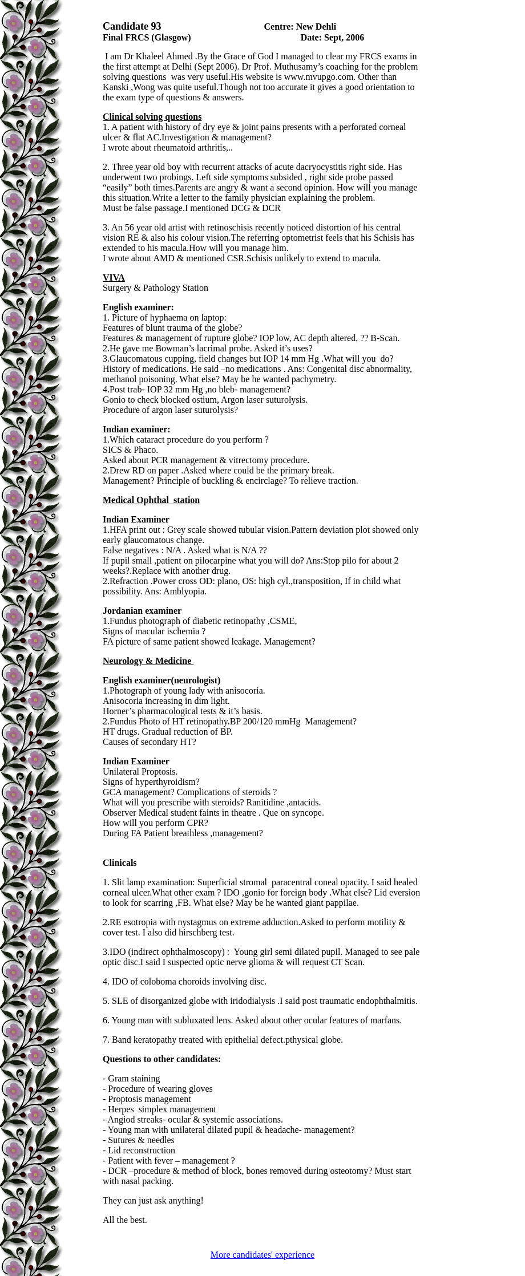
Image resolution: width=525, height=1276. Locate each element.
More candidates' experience (262, 1254)
